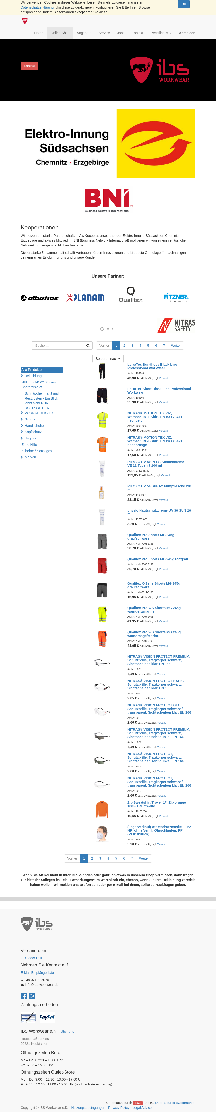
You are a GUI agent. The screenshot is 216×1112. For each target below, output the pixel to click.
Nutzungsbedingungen (88, 1108)
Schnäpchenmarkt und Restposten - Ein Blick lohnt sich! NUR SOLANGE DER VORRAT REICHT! (42, 403)
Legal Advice (142, 1108)
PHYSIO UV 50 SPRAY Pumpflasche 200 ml (159, 488)
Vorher (104, 345)
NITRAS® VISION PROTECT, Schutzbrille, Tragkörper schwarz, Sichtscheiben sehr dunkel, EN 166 (155, 757)
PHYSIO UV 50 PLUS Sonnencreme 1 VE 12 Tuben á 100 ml (157, 463)
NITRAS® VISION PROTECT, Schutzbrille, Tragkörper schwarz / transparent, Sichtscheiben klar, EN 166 (159, 782)
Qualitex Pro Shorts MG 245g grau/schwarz (150, 536)
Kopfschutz (33, 432)
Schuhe (30, 419)
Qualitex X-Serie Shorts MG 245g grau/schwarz (153, 585)
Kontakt (29, 66)
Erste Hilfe (29, 445)
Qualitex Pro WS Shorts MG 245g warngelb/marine (154, 609)
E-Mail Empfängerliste (37, 973)
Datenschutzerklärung (37, 7)
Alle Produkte (31, 370)
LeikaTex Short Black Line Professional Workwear (159, 390)
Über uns (67, 1031)
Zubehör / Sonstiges (36, 451)
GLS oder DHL (32, 958)
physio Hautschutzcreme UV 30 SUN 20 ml (159, 512)
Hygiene (31, 438)
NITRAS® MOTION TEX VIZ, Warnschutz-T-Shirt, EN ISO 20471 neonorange (154, 441)
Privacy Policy (118, 1108)
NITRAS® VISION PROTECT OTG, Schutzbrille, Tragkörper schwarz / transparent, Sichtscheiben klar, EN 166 (159, 709)
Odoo (137, 1103)
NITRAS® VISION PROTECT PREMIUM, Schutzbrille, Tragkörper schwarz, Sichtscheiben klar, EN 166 (158, 660)
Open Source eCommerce (174, 1103)
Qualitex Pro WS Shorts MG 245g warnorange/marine (154, 634)
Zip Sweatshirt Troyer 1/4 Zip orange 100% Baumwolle (156, 804)
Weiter (176, 345)
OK (183, 4)
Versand (163, 378)
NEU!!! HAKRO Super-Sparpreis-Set (38, 384)
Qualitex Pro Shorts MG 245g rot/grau (157, 559)
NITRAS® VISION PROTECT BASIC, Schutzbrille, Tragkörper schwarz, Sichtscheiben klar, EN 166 (156, 684)
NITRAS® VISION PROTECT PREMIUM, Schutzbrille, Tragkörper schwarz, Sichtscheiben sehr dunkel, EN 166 (158, 733)
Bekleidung (33, 376)
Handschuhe (34, 426)
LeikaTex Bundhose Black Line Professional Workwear (152, 366)
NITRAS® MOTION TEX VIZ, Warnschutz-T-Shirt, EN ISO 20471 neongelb (154, 417)
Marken (30, 457)
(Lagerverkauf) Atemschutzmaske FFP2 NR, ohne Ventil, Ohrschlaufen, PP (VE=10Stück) (159, 830)
